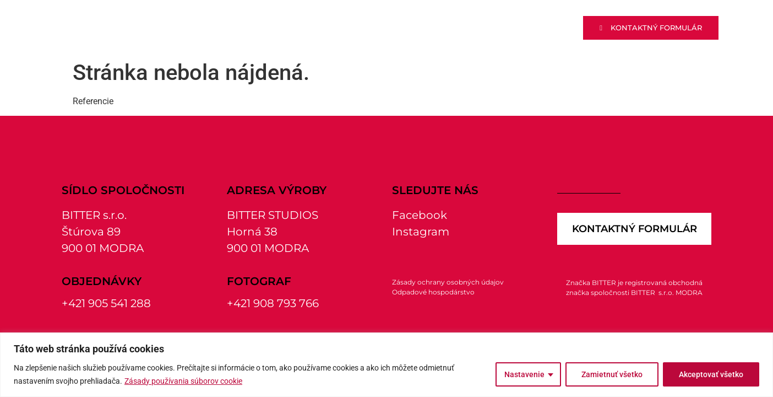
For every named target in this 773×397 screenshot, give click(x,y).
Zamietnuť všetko (612, 374)
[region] (386, 364)
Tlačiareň (431, 27)
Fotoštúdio (513, 27)
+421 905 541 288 (106, 303)
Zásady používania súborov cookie (183, 381)
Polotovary (349, 27)
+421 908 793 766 (273, 303)
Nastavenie (524, 374)
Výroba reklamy (252, 27)
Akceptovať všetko (711, 374)
